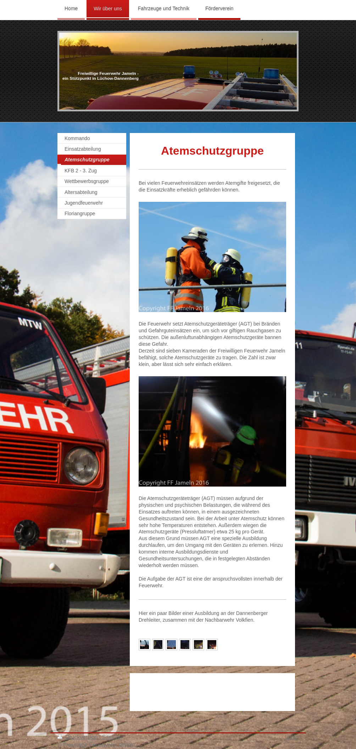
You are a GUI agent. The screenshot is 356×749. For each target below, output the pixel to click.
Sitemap (112, 737)
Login (292, 737)
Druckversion (78, 737)
